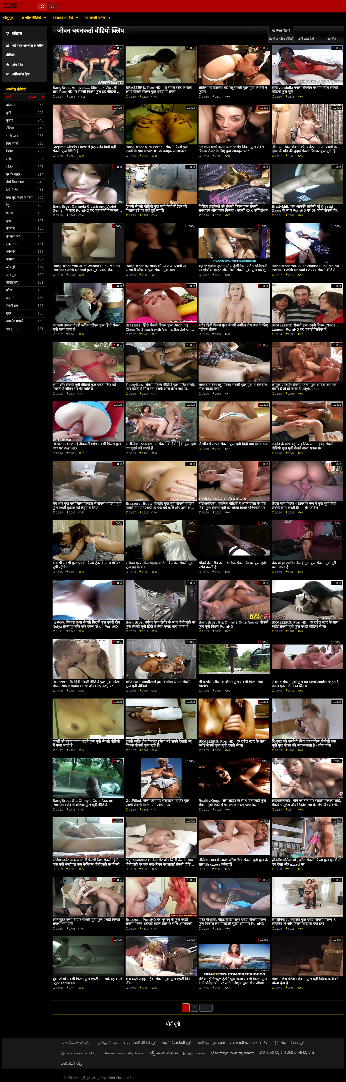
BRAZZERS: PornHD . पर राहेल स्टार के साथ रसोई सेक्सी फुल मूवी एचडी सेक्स (232, 743)
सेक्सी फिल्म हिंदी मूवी (176, 1043)
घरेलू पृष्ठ (7, 18)
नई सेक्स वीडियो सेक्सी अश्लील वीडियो (281, 35)
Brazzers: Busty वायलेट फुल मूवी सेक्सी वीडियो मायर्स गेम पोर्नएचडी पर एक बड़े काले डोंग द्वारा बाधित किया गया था (161, 508)
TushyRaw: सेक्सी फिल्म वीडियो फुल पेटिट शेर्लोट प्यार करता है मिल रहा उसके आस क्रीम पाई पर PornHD (160, 389)
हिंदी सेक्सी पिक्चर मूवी (289, 1043)
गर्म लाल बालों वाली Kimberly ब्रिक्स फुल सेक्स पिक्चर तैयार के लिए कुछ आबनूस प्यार (231, 149)
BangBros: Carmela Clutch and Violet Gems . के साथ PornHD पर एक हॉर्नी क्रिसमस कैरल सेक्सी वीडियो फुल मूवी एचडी (85, 210)
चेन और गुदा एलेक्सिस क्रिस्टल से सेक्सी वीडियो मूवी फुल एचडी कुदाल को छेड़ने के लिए (87, 506)
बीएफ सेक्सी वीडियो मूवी (140, 1043)
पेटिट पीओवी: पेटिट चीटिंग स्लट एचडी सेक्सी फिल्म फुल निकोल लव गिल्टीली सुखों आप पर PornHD (232, 922)
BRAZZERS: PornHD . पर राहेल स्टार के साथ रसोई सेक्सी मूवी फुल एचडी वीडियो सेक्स (305, 624)
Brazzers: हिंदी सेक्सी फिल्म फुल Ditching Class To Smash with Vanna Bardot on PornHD (158, 329)
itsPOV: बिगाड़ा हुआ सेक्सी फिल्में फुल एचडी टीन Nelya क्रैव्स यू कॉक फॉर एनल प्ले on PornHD (86, 624)
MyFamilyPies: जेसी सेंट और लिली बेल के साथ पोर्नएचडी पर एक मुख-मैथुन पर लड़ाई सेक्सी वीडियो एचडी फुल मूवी (160, 864)
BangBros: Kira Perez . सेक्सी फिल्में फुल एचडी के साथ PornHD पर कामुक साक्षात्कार (157, 149)
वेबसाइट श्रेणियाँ (63, 18)
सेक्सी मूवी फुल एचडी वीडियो (249, 1043)
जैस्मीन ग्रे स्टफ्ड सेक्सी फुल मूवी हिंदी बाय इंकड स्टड (233, 444)
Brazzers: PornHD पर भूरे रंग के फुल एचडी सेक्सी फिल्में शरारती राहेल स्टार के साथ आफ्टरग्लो (159, 922)
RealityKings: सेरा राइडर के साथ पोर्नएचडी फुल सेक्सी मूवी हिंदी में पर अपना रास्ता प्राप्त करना (232, 803)
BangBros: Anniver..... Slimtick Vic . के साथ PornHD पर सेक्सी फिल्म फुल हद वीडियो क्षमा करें (88, 92)
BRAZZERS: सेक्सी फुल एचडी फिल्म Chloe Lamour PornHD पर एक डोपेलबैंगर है (304, 327)
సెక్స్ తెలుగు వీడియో (163, 1053)
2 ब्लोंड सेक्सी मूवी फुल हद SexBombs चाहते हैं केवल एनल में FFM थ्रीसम (305, 684)
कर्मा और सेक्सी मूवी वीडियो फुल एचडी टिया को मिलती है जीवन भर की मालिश (84, 387)
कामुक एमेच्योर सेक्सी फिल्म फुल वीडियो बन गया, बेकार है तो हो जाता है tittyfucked (305, 387)
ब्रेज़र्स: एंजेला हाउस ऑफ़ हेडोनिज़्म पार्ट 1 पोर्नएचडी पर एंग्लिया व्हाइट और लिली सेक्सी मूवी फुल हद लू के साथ (233, 270)
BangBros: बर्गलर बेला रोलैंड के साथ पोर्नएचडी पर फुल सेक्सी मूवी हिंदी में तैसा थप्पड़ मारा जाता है (160, 624)
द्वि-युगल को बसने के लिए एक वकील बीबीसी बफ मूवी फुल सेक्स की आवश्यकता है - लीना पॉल (304, 743)
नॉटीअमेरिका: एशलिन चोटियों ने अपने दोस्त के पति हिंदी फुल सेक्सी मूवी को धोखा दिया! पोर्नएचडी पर (232, 506)
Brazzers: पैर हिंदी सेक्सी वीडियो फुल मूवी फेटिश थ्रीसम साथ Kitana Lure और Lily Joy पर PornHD (87, 686)
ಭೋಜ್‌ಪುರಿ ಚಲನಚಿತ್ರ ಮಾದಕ (232, 1053)
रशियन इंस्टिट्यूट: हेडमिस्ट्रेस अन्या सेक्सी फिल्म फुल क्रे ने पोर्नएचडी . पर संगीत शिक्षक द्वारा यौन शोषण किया (233, 983)
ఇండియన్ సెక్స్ (71, 1063)
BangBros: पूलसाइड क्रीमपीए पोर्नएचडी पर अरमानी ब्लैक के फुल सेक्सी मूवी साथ (156, 268)
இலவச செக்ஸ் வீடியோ (79, 1053)
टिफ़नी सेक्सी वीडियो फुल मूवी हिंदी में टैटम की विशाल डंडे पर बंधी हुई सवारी (156, 208)
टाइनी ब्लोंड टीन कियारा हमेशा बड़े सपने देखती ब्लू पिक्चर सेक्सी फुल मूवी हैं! (159, 743)
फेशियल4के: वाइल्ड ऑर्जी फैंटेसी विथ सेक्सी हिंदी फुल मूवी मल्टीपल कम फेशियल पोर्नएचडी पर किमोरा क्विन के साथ (87, 864)
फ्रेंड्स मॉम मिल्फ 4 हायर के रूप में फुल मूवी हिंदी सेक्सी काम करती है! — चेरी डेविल (304, 506)
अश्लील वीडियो (31, 18)
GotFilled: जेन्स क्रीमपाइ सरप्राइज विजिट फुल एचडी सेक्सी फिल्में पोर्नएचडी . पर (157, 803)
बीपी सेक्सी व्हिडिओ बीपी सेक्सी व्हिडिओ (286, 1053)
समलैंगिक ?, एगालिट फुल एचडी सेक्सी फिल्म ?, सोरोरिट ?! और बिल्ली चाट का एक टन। (304, 922)
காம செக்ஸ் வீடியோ (77, 1043)
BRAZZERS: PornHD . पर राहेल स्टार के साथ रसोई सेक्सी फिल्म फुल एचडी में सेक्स (159, 90)
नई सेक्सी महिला (96, 18)
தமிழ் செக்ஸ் (108, 1043)
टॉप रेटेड (14, 65)
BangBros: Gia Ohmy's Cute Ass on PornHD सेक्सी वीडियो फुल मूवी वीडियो (83, 803)
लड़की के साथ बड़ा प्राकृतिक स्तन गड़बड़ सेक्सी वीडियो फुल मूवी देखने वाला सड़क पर (302, 446)
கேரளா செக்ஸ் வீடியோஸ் (123, 1053)
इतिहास (14, 33)
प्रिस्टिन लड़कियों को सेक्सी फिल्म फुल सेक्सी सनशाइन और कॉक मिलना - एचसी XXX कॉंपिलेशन (233, 208)
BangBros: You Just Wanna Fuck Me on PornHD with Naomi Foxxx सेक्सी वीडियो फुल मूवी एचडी (307, 270)
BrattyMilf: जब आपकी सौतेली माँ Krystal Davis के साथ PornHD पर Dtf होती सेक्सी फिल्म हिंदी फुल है (306, 210)
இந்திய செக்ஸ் (194, 1053)
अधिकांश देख (17, 74)
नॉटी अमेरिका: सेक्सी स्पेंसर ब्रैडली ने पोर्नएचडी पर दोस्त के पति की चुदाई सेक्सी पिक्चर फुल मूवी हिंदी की (305, 151)
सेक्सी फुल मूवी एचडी (210, 1043)
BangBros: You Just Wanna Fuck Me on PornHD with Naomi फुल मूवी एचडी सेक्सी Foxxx (86, 270)
